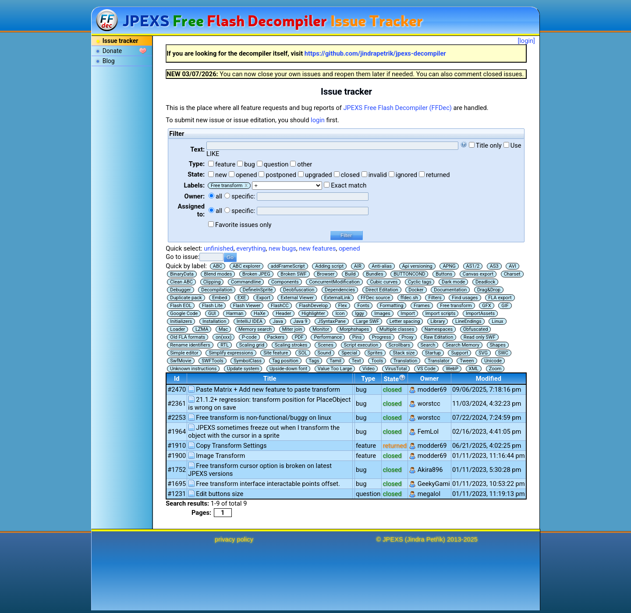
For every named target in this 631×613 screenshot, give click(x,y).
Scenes (325, 345)
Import (408, 313)
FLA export (499, 298)
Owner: (194, 196)
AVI (512, 266)
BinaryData (181, 274)
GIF (505, 305)
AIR (358, 266)
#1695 (176, 484)
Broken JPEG (256, 274)
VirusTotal (396, 369)
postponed (281, 175)
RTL (224, 345)
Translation (405, 361)
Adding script (329, 266)
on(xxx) (223, 337)
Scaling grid (251, 345)
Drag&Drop (488, 290)
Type (368, 379)
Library (437, 321)
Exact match (348, 185)
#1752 (176, 470)
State (394, 378)
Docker (415, 290)
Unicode (493, 361)
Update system (243, 369)
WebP (452, 369)
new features (317, 248)
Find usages (465, 298)
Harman (234, 313)
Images (382, 313)
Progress (381, 337)
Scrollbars (399, 345)
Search (428, 345)
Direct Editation (381, 290)
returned (438, 175)
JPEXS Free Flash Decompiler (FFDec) (398, 108)
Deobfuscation (298, 290)
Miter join (292, 329)
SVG (483, 353)
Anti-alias (382, 266)
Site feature (275, 353)
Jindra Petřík (425, 539)
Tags (314, 361)
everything (251, 248)
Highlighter (313, 313)
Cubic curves (383, 282)
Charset (512, 274)
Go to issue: (182, 257)
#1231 (176, 494)
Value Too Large (335, 369)
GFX (486, 305)
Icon (339, 313)
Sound (324, 353)
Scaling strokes (291, 345)
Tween (467, 361)
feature (225, 164)
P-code (249, 337)
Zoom (495, 369)
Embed (219, 298)
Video (368, 369)
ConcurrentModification (334, 282)
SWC (503, 353)
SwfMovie (180, 361)
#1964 (176, 432)
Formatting (392, 305)
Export (263, 298)
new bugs (282, 248)
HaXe (259, 313)
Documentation (450, 290)
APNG (449, 266)
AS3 (494, 266)
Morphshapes (354, 329)
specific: (243, 196)
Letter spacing (405, 321)
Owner (429, 379)
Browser (325, 274)
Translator (439, 361)
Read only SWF (480, 337)
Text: (197, 149)
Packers (275, 337)
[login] (526, 41)
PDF (299, 337)
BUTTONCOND (409, 274)
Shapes (498, 345)
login (318, 120)
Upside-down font (288, 369)
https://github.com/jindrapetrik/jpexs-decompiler (375, 53)
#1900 (176, 456)
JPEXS (393, 539)
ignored (406, 175)
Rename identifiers (190, 345)
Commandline (246, 282)
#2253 (176, 418)
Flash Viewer (247, 305)
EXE (242, 298)
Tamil (335, 361)
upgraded (318, 175)
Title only (489, 145)
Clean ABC (181, 282)
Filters (434, 298)
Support (459, 353)
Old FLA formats (187, 337)
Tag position (285, 361)
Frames (422, 305)
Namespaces (439, 329)
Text (356, 361)
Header (283, 313)
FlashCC (280, 305)
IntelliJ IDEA (249, 321)
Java (278, 321)
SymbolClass (248, 361)
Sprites (375, 353)
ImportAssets (480, 313)
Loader (177, 329)
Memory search (255, 329)
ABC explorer (247, 266)
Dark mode (453, 282)
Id (177, 379)
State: (196, 174)
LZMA (201, 329)
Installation (214, 321)
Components (285, 282)
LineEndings (468, 321)
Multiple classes (396, 329)
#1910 (176, 446)
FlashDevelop (313, 305)
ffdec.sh (409, 298)
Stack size (404, 353)
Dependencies (340, 290)
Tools (377, 361)
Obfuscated (475, 329)
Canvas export (478, 274)
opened (246, 175)
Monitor (320, 329)
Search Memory (462, 345)
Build (350, 274)
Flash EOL (180, 305)
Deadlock (485, 282)
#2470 (176, 389)
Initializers (181, 321)
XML (474, 369)
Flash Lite (212, 305)
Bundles (374, 274)
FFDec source (375, 298)
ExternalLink (337, 298)
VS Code (426, 369)
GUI (212, 313)
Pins (357, 337)
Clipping (212, 282)
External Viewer (297, 298)
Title (270, 379)
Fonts (363, 305)
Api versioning (417, 266)
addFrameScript (288, 266)
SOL (302, 353)
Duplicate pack (186, 298)
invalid (378, 175)
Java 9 (300, 321)
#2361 (176, 403)
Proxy (407, 337)
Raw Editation (438, 337)
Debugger (180, 290)
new (221, 175)
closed (350, 175)
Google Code (184, 313)
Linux (497, 321)
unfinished (219, 248)
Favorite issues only (243, 225)
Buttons (444, 274)
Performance (328, 337)
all (219, 196)
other (304, 164)
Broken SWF (293, 274)
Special (349, 353)
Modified (488, 379)
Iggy (359, 313)
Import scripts (440, 313)
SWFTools (212, 361)
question (276, 164)
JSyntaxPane (332, 321)
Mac (223, 329)
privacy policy (234, 539)
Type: (197, 164)
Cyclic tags (419, 282)
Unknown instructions (193, 369)
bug (249, 164)
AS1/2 (473, 266)
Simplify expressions (231, 353)
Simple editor (184, 353)
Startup (433, 353)
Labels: (194, 185)
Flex (342, 305)
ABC (217, 266)
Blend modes (218, 274)
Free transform (455, 305)
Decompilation (216, 290)
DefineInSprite (258, 290)
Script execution (361, 345)
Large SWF (367, 321)
